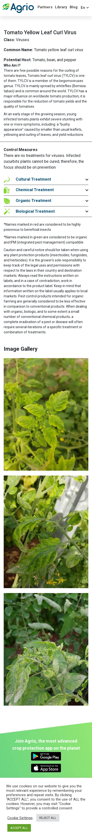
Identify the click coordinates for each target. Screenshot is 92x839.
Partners (45, 7)
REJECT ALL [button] (47, 818)
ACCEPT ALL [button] (19, 828)
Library (61, 7)
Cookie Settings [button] (20, 818)
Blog (74, 7)
